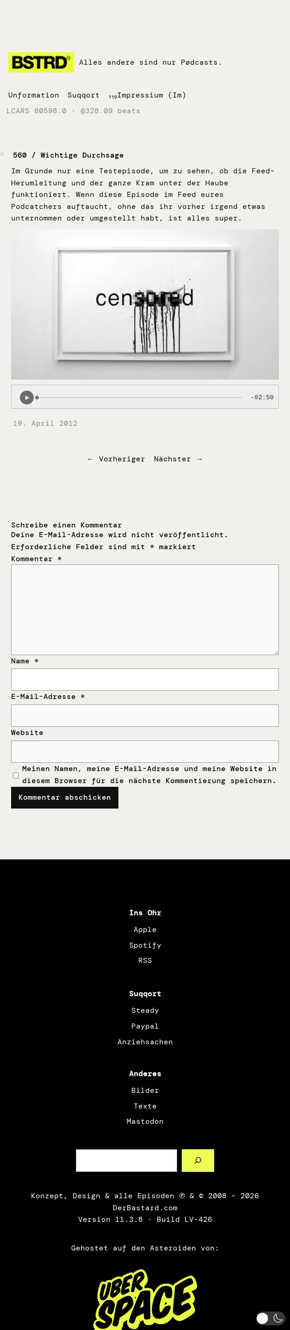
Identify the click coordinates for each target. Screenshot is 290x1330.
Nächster (172, 459)
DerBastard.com (145, 1208)
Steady (145, 1010)
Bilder (145, 1090)
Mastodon (145, 1121)
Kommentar (36, 559)
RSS (145, 960)
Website (27, 732)
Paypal (145, 1026)
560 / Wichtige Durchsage (68, 155)
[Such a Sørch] (198, 1160)
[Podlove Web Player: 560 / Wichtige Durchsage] (145, 397)
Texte (145, 1106)
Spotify (145, 945)
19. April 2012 (45, 423)
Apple (145, 929)
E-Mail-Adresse (48, 696)
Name (25, 661)
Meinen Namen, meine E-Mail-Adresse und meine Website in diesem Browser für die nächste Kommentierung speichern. (149, 774)
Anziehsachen (145, 1042)
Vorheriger (122, 459)
